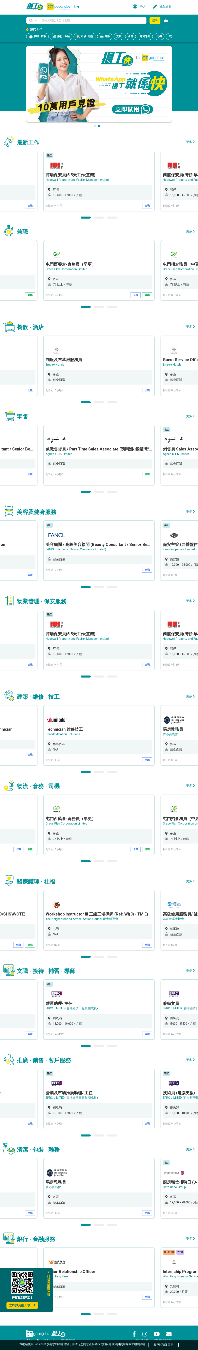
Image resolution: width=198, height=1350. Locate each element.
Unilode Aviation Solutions (63, 734)
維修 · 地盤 (84, 37)
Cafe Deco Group (174, 1187)
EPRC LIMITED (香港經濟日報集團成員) (72, 1008)
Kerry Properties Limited (179, 549)
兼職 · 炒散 (37, 37)
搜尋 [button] (155, 20)
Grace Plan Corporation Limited (66, 269)
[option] (99, 181)
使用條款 (125, 1344)
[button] (32, 20)
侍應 (105, 37)
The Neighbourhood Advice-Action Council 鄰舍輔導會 (82, 919)
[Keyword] (92, 20)
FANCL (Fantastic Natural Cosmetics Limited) (76, 549)
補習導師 (145, 36)
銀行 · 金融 (61, 37)
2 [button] (99, 218)
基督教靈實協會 (173, 919)
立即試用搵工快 (22, 1305)
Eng (76, 6)
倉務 (130, 36)
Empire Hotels (55, 364)
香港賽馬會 (170, 734)
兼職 (30, 295)
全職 (30, 205)
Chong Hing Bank (57, 1276)
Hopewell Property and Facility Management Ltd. (77, 180)
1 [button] (86, 218)
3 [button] (112, 218)
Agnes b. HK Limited (59, 454)
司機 (159, 36)
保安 (171, 36)
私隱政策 (111, 1344)
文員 (118, 36)
